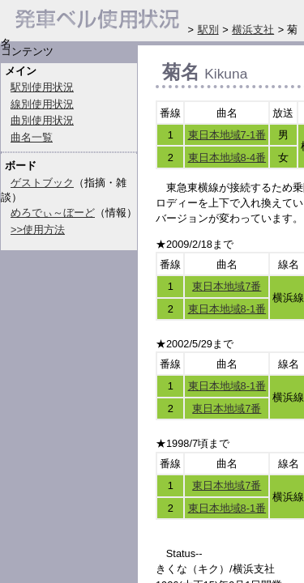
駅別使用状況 (42, 87)
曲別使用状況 (42, 120)
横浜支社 (253, 29)
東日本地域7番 (226, 286)
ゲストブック (42, 183)
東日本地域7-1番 (227, 135)
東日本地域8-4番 (227, 157)
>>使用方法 (38, 229)
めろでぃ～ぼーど (53, 212)
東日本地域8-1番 (227, 309)
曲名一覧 (32, 137)
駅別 (208, 29)
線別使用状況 (42, 104)
